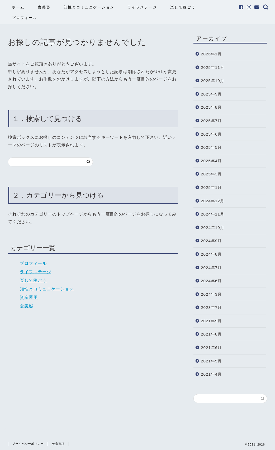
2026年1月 (211, 54)
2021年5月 (211, 361)
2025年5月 (211, 147)
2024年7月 (211, 267)
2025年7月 (211, 120)
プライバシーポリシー (28, 443)
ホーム (18, 7)
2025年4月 (211, 161)
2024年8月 (211, 254)
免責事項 (58, 443)
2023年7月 (211, 307)
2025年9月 (211, 94)
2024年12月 (212, 201)
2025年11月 (212, 67)
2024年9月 (211, 240)
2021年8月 (211, 334)
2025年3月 (211, 174)
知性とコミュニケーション (89, 7)
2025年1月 (211, 187)
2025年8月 (211, 107)
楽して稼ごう (183, 7)
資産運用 (29, 297)
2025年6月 (211, 134)
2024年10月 (212, 227)
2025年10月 (212, 80)
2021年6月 (211, 347)
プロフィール (24, 17)
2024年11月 (212, 214)
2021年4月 (211, 374)
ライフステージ (142, 7)
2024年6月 (211, 281)
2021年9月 (211, 321)
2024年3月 (211, 294)
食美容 (44, 7)
